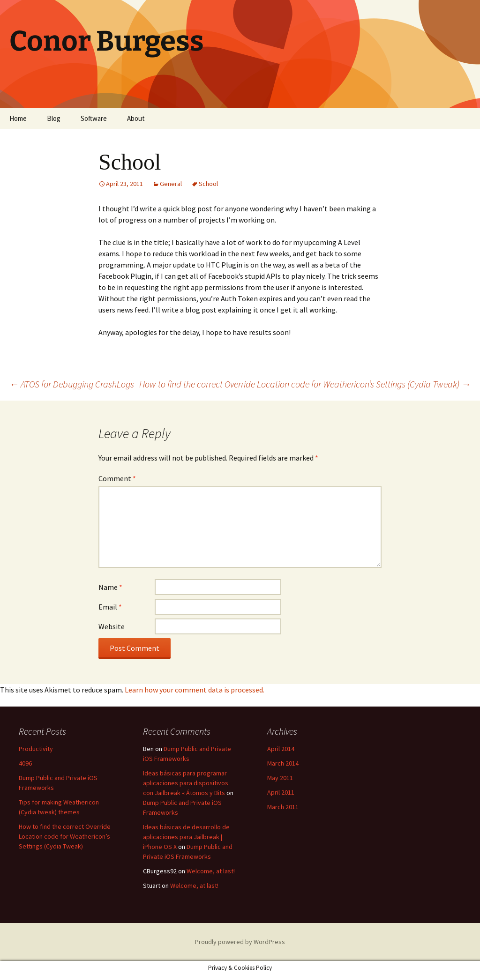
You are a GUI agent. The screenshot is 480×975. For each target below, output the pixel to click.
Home (18, 118)
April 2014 (280, 748)
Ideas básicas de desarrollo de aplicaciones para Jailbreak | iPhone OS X (186, 837)
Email (110, 606)
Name (110, 587)
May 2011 (280, 778)
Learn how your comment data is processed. (194, 689)
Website (111, 626)
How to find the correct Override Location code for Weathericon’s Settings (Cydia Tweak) (305, 384)
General (171, 183)
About (136, 118)
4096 (25, 763)
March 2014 (283, 763)
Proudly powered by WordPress (240, 942)
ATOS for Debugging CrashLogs (71, 384)
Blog (53, 118)
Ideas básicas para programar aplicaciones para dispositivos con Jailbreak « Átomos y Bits (185, 783)
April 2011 (280, 792)
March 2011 (283, 807)
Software (94, 118)
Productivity (36, 748)
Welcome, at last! (211, 871)
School (208, 183)
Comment (117, 478)
